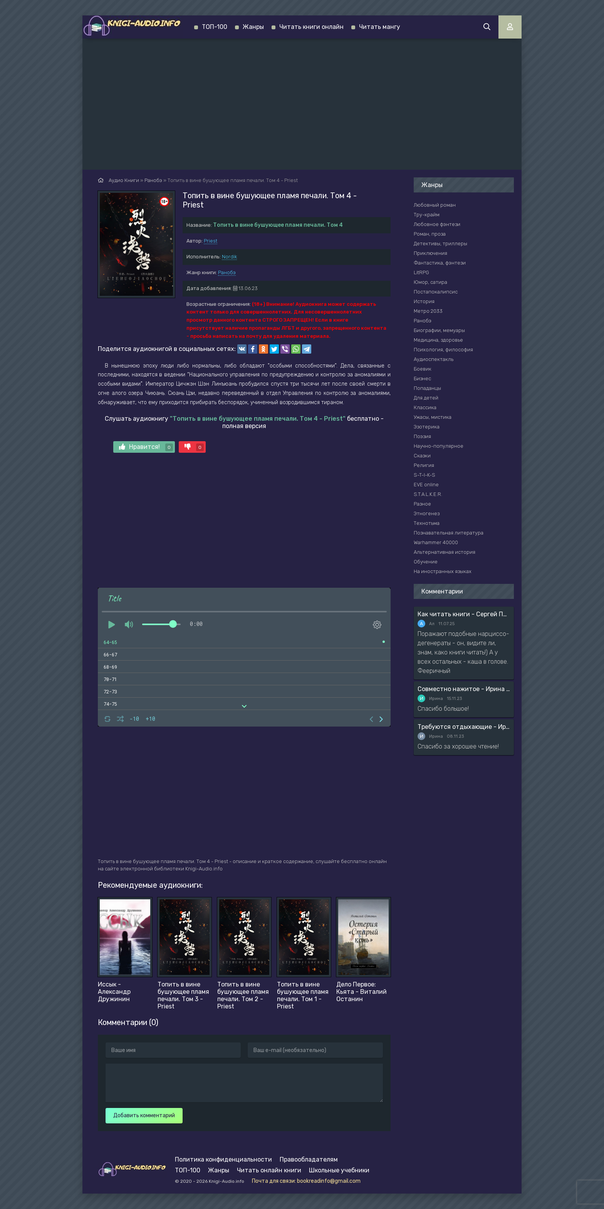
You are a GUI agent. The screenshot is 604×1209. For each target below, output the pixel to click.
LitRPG (421, 272)
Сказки (422, 456)
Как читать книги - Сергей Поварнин (464, 614)
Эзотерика (427, 427)
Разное (422, 504)
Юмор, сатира (430, 282)
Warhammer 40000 (436, 542)
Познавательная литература (448, 533)
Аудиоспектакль (433, 359)
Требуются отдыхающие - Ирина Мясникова (464, 726)
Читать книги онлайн (311, 26)
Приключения (430, 253)
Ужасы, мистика (432, 417)
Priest (210, 241)
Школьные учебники (339, 1170)
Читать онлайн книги (269, 1170)
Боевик (422, 369)
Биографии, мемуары (439, 330)
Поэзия (422, 436)
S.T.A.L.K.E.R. (428, 494)
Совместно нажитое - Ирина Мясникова (464, 689)
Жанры (253, 26)
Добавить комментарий (144, 1115)
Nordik (229, 257)
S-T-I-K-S (424, 475)
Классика (425, 407)
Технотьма (427, 523)
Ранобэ (227, 272)
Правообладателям (309, 1159)
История (424, 301)
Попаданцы (427, 388)
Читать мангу (379, 26)
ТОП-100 (214, 26)
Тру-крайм (427, 215)
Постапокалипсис (436, 292)
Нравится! (146, 447)
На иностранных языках (442, 571)
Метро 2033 (428, 311)
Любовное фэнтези (437, 224)
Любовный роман (435, 205)
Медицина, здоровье (438, 340)
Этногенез (427, 513)
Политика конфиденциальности (223, 1159)
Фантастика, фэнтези (440, 263)
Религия (424, 465)
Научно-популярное (438, 446)
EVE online (426, 484)
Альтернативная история (444, 552)
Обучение (426, 562)
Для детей (426, 398)
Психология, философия (443, 349)
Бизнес (422, 378)
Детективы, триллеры (440, 243)
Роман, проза (430, 234)
